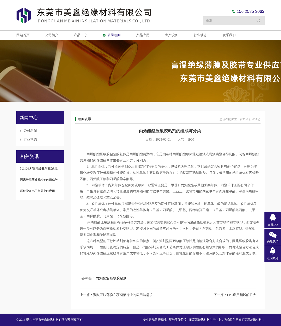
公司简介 (51, 35)
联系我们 (229, 35)
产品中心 (80, 35)
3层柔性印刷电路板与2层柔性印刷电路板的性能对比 (53, 168)
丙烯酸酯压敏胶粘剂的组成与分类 (42, 179)
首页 (243, 119)
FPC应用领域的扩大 (241, 295)
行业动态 (200, 35)
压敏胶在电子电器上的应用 (37, 190)
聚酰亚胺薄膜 (157, 319)
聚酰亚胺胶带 (177, 319)
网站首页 (23, 35)
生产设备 (171, 35)
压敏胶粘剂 (118, 278)
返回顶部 (273, 258)
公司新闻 (114, 35)
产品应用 (142, 35)
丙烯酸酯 (102, 278)
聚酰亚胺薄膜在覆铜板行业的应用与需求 (123, 295)
